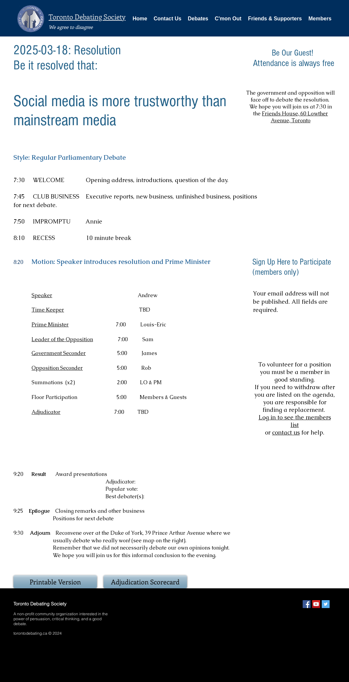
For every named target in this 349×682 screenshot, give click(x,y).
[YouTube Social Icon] (316, 604)
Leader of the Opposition (62, 339)
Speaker (42, 295)
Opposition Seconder (57, 368)
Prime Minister (50, 324)
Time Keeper (48, 309)
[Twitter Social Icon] (326, 604)
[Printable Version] (55, 581)
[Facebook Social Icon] (307, 604)
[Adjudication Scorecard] (145, 581)
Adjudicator (46, 412)
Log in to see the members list (295, 421)
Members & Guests (164, 397)
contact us (286, 432)
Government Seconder (59, 353)
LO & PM (151, 382)
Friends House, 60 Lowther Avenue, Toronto (295, 117)
